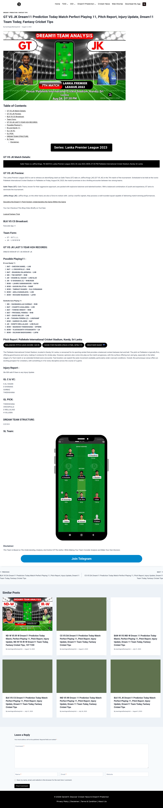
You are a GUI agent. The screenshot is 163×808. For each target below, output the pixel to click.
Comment (19, 746)
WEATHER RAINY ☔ (96, 345)
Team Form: (11, 119)
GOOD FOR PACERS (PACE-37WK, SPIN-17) (63, 345)
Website (110, 774)
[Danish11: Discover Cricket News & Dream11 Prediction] (19, 4)
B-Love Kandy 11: (13, 128)
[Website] (127, 774)
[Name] (35, 774)
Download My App (132, 4)
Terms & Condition (89, 801)
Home (57, 4)
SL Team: (10, 139)
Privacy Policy (63, 801)
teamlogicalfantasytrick (12, 27)
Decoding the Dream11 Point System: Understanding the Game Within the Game (34, 202)
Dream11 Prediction (10, 12)
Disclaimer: (14, 142)
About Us (102, 801)
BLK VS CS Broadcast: (15, 117)
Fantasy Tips (23, 12)
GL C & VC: (11, 131)
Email (64, 774)
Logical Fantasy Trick (11, 214)
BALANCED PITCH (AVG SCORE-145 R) (22, 345)
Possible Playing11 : (15, 125)
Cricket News (104, 4)
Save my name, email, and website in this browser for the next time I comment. (44, 780)
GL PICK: (10, 134)
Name (18, 774)
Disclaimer (74, 801)
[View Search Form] (144, 4)
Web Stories (117, 4)
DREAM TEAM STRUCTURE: (18, 136)
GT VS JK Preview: (14, 114)
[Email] (81, 774)
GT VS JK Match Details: (16, 111)
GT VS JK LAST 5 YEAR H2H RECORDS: (22, 122)
